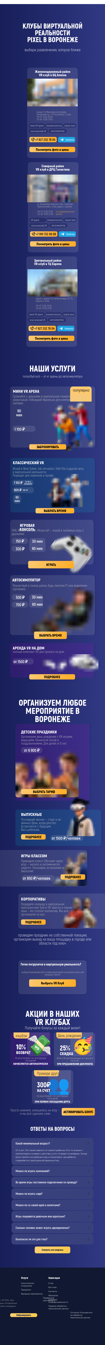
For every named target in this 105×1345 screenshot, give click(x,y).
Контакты (52, 1291)
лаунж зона (69, 314)
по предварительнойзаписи (65, 212)
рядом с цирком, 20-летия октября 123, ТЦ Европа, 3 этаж (54, 299)
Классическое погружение (27, 1284)
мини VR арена (36, 314)
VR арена (35, 219)
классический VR (37, 319)
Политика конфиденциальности (58, 1300)
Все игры (52, 1287)
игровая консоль (53, 314)
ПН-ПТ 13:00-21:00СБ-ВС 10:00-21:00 (45, 212)
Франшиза (53, 1295)
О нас (50, 1283)
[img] (31, 307)
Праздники (26, 1290)
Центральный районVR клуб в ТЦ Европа (48, 262)
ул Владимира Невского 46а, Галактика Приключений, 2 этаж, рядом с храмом (55, 205)
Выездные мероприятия (31, 1294)
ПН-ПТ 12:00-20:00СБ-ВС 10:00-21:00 (44, 307)
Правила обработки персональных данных (58, 1307)
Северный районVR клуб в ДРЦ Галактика (53, 167)
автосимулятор (57, 319)
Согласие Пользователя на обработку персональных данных (81, 1315)
